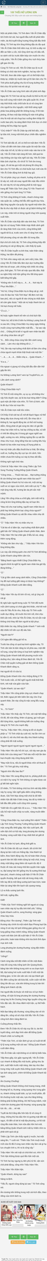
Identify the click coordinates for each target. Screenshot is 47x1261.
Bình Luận (31, 1242)
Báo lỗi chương (18, 1242)
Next (32, 23)
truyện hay (31, 1259)
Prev (14, 23)
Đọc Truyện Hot (12, 2)
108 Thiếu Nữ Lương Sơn (23, 12)
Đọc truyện (12, 1259)
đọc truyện (22, 1259)
